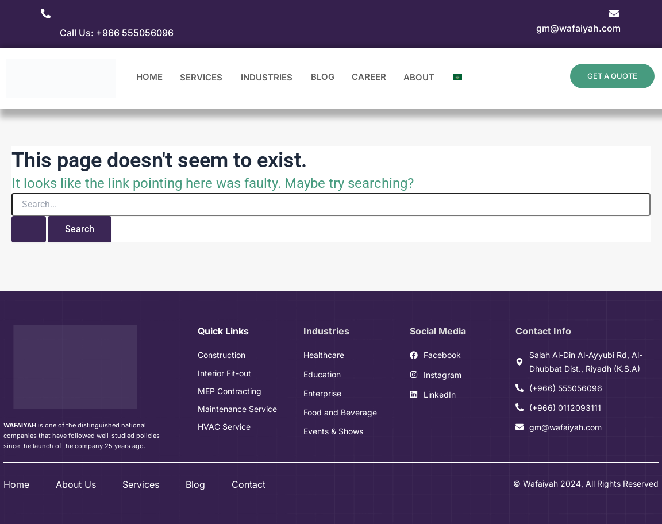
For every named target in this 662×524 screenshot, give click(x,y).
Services (202, 79)
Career (369, 76)
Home (149, 76)
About (419, 79)
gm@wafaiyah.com (578, 28)
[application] (223, 79)
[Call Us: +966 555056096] (46, 13)
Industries (267, 79)
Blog (322, 76)
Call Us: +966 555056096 (117, 32)
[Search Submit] (28, 229)
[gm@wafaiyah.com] (614, 13)
